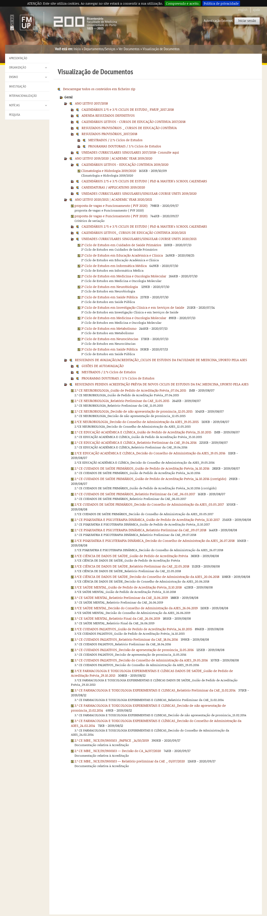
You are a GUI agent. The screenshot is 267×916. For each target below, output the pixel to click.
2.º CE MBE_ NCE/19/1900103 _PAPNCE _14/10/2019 (112, 740)
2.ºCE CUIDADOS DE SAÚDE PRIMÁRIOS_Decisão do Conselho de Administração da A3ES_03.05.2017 (149, 504)
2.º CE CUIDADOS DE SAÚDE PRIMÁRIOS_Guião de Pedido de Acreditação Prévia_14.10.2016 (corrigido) (150, 478)
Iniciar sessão (247, 21)
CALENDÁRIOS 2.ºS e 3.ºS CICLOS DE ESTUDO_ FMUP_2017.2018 (128, 109)
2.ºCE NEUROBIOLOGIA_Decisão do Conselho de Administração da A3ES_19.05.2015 (137, 421)
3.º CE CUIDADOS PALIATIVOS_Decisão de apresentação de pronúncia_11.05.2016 (134, 649)
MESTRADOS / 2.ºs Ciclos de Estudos (115, 140)
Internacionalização (23, 96)
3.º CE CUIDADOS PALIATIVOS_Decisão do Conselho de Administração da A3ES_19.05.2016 (141, 660)
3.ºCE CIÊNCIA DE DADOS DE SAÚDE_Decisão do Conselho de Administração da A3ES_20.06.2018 (147, 576)
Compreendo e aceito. (182, 3)
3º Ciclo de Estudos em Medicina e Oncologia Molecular (123, 318)
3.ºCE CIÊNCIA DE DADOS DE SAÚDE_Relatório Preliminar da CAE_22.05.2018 (132, 566)
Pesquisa (14, 115)
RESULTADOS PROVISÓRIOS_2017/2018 (109, 133)
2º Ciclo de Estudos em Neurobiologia (110, 286)
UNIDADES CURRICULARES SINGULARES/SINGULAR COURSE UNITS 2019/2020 (139, 193)
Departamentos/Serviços (99, 49)
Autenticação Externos (218, 21)
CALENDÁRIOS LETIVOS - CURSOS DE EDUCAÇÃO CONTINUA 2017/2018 (133, 121)
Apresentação (18, 58)
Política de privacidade (221, 3)
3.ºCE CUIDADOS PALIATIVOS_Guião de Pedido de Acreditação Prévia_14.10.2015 (133, 629)
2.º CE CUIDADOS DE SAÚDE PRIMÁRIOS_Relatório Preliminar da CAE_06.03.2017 (135, 494)
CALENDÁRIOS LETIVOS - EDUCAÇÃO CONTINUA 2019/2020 (125, 164)
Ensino (13, 77)
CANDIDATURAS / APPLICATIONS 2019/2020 (113, 187)
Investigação (17, 86)
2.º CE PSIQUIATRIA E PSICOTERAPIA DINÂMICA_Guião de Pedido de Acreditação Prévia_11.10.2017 (147, 519)
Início (77, 49)
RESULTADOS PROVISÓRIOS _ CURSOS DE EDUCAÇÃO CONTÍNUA (129, 128)
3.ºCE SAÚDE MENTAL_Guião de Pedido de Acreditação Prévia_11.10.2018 (128, 587)
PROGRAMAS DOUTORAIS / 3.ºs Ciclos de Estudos (124, 146)
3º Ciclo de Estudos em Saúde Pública (109, 349)
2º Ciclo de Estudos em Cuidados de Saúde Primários (121, 245)
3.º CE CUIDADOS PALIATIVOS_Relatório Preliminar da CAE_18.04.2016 (126, 639)
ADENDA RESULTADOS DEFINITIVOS (108, 115)
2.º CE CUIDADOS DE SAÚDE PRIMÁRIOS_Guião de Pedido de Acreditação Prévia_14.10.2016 (142, 468)
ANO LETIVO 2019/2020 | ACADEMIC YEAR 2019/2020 (113, 158)
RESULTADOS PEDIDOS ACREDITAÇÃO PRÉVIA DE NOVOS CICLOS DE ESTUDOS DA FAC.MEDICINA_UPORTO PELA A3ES (162, 384)
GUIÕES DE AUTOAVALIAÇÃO (103, 366)
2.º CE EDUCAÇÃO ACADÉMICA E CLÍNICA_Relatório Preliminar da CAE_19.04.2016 (136, 442)
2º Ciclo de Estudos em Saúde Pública (109, 297)
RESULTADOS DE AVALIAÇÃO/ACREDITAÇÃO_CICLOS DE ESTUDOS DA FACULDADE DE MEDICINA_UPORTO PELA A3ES (161, 360)
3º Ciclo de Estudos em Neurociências (109, 339)
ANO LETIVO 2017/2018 (91, 103)
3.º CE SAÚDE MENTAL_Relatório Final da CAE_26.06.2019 (117, 618)
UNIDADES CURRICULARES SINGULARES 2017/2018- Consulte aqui (130, 152)
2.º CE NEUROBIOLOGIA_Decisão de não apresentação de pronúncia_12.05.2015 (134, 411)
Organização (17, 67)
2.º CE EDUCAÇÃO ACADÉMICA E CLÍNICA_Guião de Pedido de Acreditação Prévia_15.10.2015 (143, 432)
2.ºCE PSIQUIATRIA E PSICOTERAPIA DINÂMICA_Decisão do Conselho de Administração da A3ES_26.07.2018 (154, 540)
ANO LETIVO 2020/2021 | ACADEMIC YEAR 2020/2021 (113, 199)
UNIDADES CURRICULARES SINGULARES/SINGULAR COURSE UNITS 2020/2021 (139, 238)
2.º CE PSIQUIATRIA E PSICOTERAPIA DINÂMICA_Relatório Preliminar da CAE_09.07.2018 (140, 530)
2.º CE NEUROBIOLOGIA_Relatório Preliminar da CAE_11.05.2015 (122, 400)
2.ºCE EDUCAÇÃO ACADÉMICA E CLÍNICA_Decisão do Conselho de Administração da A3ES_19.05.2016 (150, 453)
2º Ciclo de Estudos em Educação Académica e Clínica (122, 255)
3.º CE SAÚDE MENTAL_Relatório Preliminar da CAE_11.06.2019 (121, 597)
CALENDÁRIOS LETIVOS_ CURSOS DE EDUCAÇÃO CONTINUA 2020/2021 (134, 232)
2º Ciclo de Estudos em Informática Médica (114, 265)
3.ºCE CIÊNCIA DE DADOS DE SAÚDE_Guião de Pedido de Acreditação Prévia (131, 556)
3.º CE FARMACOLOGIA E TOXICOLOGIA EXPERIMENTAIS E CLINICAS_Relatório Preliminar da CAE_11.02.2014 (155, 690)
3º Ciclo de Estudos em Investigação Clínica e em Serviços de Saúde (132, 307)
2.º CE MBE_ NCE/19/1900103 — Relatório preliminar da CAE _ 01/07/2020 (130, 761)
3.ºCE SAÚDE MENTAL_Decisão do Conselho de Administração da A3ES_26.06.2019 (136, 608)
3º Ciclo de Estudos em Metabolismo (108, 328)
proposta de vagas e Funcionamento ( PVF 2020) (111, 205)
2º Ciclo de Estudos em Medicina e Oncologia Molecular (123, 276)
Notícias (14, 105)
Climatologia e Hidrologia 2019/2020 (108, 170)
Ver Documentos (129, 49)
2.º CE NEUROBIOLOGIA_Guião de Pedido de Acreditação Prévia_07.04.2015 (130, 390)
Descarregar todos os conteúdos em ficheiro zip (99, 89)
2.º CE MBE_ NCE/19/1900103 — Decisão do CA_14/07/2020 (118, 750)
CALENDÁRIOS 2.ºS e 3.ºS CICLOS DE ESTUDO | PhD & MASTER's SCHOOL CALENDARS (144, 181)
